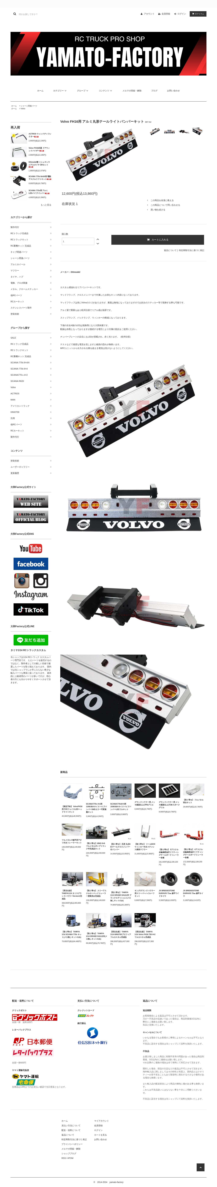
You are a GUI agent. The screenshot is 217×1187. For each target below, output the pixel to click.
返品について (170, 250)
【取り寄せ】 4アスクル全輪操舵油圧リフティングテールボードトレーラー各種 (193, 853)
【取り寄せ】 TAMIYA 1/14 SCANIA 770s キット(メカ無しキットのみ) (71, 934)
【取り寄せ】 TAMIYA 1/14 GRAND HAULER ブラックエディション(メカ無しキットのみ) (120, 896)
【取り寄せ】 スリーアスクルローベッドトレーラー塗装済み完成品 (96, 893)
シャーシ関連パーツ (29, 106)
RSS (63, 1158)
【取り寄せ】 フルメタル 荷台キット (193, 801)
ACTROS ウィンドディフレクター (40, 135)
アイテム (197, 14)
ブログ (154, 90)
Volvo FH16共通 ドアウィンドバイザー (39, 149)
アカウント (149, 14)
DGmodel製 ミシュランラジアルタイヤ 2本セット (39, 164)
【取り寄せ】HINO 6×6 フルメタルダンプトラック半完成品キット (96, 846)
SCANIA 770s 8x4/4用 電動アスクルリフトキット (40, 177)
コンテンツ (106, 90)
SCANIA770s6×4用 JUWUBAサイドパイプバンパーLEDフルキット (120, 807)
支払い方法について (70, 1125)
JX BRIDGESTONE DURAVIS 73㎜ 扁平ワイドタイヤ (169, 893)
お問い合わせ (173, 90)
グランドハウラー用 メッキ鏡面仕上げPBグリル (145, 803)
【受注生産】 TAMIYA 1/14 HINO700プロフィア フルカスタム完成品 (120, 934)
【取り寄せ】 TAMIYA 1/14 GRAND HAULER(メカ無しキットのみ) (96, 936)
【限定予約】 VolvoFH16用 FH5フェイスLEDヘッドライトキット (72, 809)
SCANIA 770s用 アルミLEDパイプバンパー (39, 191)
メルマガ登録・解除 (132, 90)
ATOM (70, 1158)
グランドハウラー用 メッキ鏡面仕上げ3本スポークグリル (169, 805)
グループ (83, 90)
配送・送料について (70, 1130)
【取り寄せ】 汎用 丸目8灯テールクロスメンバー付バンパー (120, 847)
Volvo (23, 109)
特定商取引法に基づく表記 (191, 250)
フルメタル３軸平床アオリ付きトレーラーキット (72, 841)
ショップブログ (68, 1153)
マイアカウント (101, 1121)
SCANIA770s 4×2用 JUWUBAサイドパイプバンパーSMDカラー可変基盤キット (96, 808)
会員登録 (166, 14)
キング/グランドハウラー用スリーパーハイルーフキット (145, 893)
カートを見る (100, 1135)
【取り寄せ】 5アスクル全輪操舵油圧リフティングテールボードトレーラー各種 (169, 853)
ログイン (182, 14)
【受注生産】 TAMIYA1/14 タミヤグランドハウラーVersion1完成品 (72, 895)
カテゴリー (60, 90)
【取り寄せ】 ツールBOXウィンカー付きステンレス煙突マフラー (145, 847)
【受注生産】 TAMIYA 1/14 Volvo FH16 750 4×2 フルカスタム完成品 (145, 934)
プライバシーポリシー (72, 1144)
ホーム (40, 90)
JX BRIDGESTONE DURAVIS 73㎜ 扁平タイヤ (193, 893)
